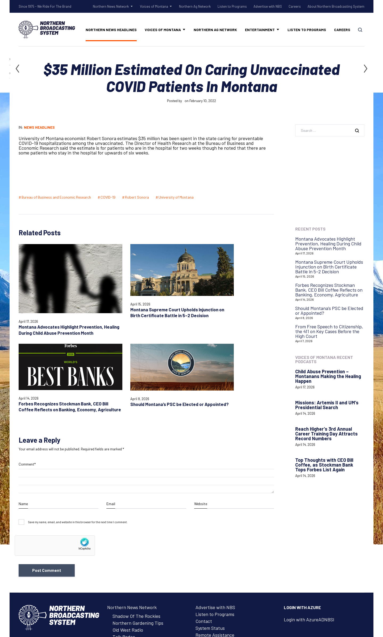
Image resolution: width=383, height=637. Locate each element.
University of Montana (176, 197)
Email (110, 408)
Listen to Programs (232, 6)
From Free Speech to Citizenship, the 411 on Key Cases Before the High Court (329, 331)
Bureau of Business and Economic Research (56, 197)
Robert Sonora (137, 197)
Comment (27, 369)
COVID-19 (108, 197)
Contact (203, 526)
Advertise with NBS (267, 6)
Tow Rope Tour (128, 549)
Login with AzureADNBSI (309, 525)
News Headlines (39, 127)
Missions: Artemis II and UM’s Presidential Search (327, 405)
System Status (210, 533)
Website (200, 408)
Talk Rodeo (124, 542)
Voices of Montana (154, 6)
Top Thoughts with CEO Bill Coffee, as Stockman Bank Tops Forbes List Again (324, 464)
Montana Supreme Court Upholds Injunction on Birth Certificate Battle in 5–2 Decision (329, 266)
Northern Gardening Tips (138, 528)
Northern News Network (111, 6)
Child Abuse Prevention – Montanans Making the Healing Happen (328, 376)
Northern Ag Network (195, 6)
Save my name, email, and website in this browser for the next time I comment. (78, 426)
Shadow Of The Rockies (136, 521)
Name (23, 408)
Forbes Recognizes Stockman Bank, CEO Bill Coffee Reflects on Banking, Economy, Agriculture (329, 289)
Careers (295, 6)
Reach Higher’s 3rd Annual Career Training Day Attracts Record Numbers (326, 433)
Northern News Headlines (111, 29)
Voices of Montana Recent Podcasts (324, 359)
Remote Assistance (214, 540)
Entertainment (260, 29)
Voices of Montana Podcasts (141, 566)
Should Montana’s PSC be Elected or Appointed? (329, 310)
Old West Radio (128, 535)
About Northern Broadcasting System (335, 6)
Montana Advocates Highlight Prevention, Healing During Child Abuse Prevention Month (328, 243)
